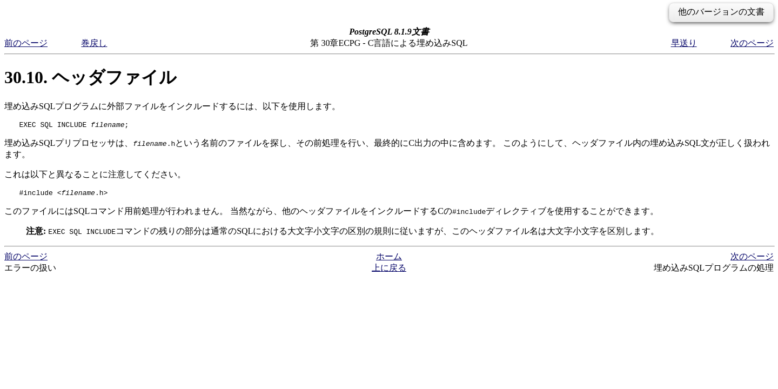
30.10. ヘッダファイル (90, 77)
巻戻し (94, 43)
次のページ (752, 43)
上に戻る (389, 271)
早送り (684, 43)
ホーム (389, 259)
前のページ (26, 43)
